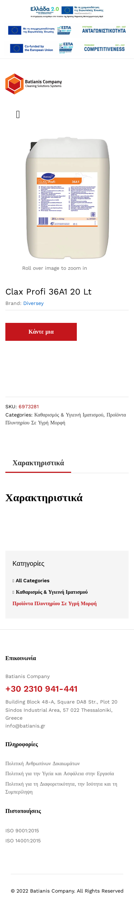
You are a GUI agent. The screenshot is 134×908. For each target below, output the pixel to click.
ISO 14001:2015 (23, 840)
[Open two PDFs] (67, 48)
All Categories (32, 580)
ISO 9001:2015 (22, 830)
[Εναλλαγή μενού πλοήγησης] (16, 114)
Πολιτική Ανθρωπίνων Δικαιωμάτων (42, 763)
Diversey (33, 303)
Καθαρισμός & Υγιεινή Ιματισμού (68, 415)
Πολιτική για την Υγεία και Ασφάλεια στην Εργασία (59, 773)
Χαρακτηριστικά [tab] (38, 462)
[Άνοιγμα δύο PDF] (67, 30)
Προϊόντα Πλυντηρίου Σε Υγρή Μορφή (54, 603)
